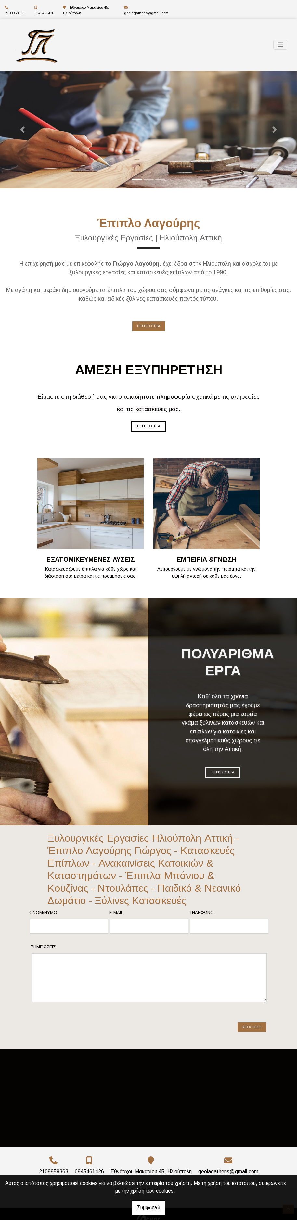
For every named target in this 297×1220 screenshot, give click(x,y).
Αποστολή (251, 1021)
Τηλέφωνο (201, 912)
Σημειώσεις (43, 946)
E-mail (116, 912)
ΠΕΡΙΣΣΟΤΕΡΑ (148, 326)
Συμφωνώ (148, 1207)
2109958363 (14, 13)
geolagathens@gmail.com (146, 13)
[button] (22, 129)
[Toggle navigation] (280, 45)
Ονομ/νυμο (43, 912)
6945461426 (44, 13)
